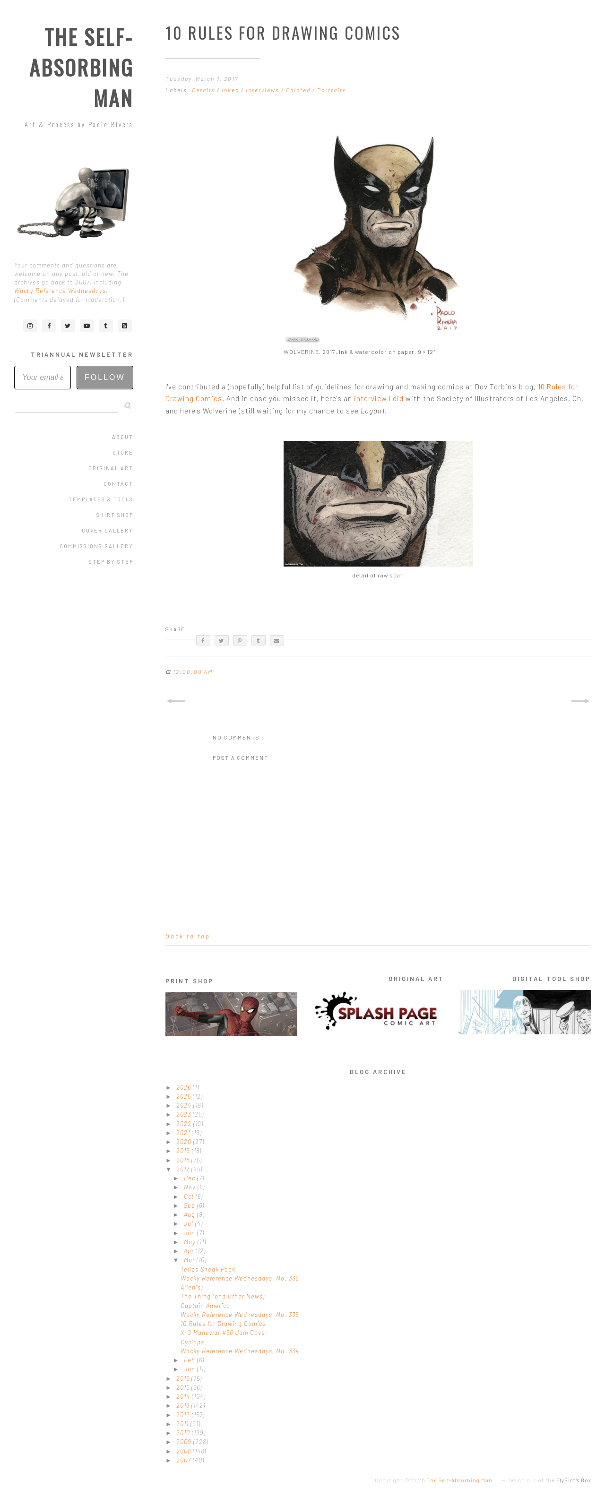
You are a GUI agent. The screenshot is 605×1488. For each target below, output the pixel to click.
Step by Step (111, 562)
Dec (190, 1178)
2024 (184, 1105)
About (122, 437)
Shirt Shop (114, 515)
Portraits (331, 89)
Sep (190, 1205)
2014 (184, 1396)
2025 (184, 1096)
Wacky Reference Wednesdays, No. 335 (240, 1314)
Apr (190, 1251)
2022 (184, 1123)
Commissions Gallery (96, 546)
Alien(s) (192, 1287)
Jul (189, 1223)
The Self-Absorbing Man (81, 67)
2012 (184, 1415)
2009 (184, 1441)
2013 (183, 1405)
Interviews (263, 89)
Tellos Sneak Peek (208, 1269)
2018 (183, 1160)
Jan (190, 1369)
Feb (190, 1360)
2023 (184, 1114)
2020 (184, 1141)
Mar (190, 1260)
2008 (184, 1451)
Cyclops (192, 1342)
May (191, 1242)
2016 (183, 1378)
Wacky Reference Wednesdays (60, 290)
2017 (183, 1169)
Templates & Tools (101, 499)
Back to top (187, 936)
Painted (299, 89)
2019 (184, 1150)
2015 (183, 1387)
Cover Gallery (107, 530)
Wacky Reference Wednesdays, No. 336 (240, 1278)
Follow (105, 377)
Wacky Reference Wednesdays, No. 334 (240, 1351)
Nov (191, 1187)
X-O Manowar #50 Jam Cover (224, 1332)
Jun (190, 1233)
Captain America (205, 1305)
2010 (184, 1432)
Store (123, 452)
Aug (190, 1214)
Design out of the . (550, 1480)
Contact (118, 484)
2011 (183, 1424)
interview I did (379, 398)
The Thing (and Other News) (223, 1296)
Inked (231, 89)
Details (204, 89)
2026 (184, 1087)
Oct (190, 1196)
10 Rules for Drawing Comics (223, 1323)
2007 (184, 1460)
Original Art (110, 468)
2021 (184, 1132)
